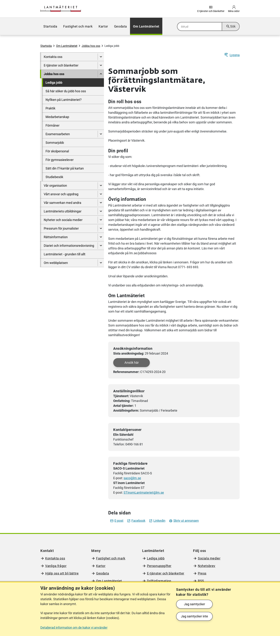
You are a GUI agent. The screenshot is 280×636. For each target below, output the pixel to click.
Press (202, 573)
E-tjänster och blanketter (61, 65)
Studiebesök (54, 177)
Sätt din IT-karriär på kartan (65, 168)
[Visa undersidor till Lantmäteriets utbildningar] (101, 211)
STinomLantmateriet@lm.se (144, 492)
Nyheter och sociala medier (63, 220)
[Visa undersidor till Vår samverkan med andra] (101, 202)
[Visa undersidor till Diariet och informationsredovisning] (101, 245)
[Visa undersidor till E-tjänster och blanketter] (101, 65)
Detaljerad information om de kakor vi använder (74, 627)
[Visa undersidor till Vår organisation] (101, 185)
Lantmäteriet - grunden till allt (64, 254)
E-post (116, 520)
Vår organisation (55, 185)
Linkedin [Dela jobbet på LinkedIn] (157, 520)
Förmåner (52, 125)
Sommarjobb (55, 142)
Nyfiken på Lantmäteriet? (64, 100)
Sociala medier (209, 558)
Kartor (103, 26)
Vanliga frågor (55, 566)
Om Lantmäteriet (146, 26)
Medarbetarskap (57, 117)
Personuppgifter (159, 566)
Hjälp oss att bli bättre (62, 573)
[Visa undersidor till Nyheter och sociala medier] (101, 220)
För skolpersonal (57, 151)
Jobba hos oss (91, 46)
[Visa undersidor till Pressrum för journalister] (101, 228)
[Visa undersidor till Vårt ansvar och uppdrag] (101, 194)
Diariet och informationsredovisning (69, 245)
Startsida (50, 26)
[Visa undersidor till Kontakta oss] (101, 56)
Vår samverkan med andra (62, 203)
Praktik (50, 108)
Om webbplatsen (56, 263)
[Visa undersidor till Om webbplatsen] (101, 262)
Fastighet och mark (77, 26)
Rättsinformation (56, 237)
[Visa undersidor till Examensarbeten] (101, 134)
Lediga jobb (54, 82)
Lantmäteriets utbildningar (62, 211)
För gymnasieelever (60, 160)
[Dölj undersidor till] (101, 74)
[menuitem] (50, 26)
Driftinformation (159, 581)
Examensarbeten (58, 134)
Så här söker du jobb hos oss (66, 91)
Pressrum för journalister (61, 228)
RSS (201, 581)
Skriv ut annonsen (184, 520)
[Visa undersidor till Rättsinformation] (101, 237)
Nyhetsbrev (206, 566)
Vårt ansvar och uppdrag (61, 194)
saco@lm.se (132, 478)
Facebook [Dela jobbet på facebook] (136, 520)
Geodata (120, 26)
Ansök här (131, 362)
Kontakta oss (53, 57)
